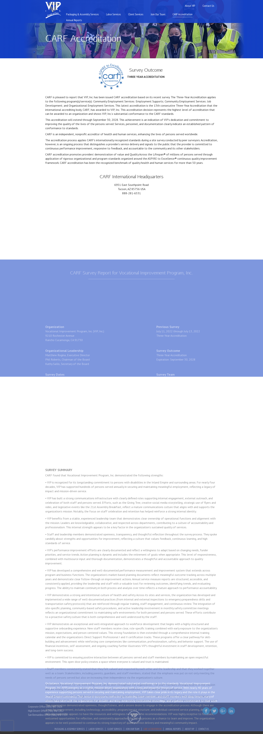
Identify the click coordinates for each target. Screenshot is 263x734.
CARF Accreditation (183, 14)
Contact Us (208, 5)
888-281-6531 (131, 193)
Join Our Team (158, 14)
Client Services (135, 14)
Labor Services (113, 14)
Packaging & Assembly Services (82, 14)
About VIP (190, 5)
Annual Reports (74, 20)
